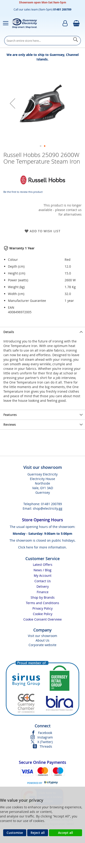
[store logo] (24, 23)
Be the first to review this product (23, 191)
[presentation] (42, 332)
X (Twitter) (45, 742)
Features (10, 414)
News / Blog (42, 570)
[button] (12, 103)
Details (8, 332)
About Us (42, 640)
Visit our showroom (42, 636)
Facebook (45, 733)
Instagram (45, 737)
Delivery (42, 586)
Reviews (9, 424)
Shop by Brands (43, 597)
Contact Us (42, 581)
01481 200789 (51, 504)
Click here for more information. (42, 547)
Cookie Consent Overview (42, 619)
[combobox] (42, 40)
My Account (42, 575)
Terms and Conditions (42, 603)
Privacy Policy (42, 608)
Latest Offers (42, 564)
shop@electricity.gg (47, 508)
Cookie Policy (42, 614)
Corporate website (42, 645)
